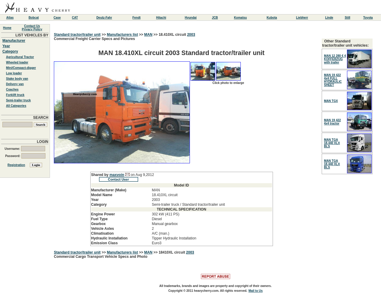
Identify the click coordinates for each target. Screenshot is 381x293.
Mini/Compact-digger (21, 67)
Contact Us (32, 26)
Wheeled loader (17, 62)
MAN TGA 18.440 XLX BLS (332, 143)
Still (347, 17)
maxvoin (117, 175)
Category (10, 51)
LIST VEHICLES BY (31, 35)
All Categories (16, 105)
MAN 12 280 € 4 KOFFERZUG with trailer (335, 59)
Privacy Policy (32, 29)
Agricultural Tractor (20, 57)
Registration (16, 165)
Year (6, 46)
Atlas (10, 17)
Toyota (368, 17)
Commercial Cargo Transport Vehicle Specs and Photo (100, 256)
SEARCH (40, 118)
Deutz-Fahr (104, 17)
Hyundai (191, 17)
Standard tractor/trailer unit (77, 34)
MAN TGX (331, 101)
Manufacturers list (122, 34)
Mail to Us (256, 290)
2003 (191, 34)
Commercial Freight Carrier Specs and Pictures (181, 141)
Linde (329, 17)
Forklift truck (15, 95)
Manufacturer (13, 41)
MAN (148, 34)
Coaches (12, 89)
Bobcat (34, 17)
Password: (25, 156)
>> (104, 34)
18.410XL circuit (173, 34)
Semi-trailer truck (18, 100)
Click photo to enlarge (228, 83)
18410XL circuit (172, 252)
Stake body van (17, 78)
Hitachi (161, 17)
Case (57, 17)
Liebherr (302, 17)
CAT (75, 17)
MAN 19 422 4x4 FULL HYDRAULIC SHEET (333, 80)
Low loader (14, 73)
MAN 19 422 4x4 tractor (332, 122)
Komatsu (240, 17)
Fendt (136, 17)
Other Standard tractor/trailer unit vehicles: (345, 43)
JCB (215, 17)
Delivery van (15, 84)
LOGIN (42, 142)
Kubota (272, 17)
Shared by (100, 175)
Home (7, 27)
